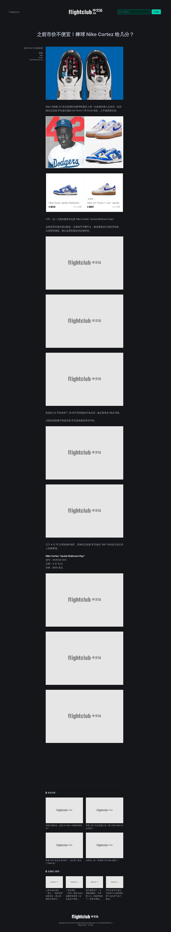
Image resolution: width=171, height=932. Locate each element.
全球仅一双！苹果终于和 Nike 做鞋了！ (103, 860)
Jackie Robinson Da (36, 60)
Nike (41, 55)
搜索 (156, 12)
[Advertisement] (84, 763)
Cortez (40, 57)
